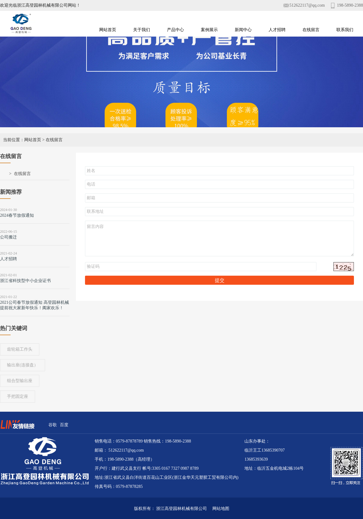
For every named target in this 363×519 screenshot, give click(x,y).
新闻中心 (243, 30)
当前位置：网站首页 (22, 140)
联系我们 (344, 30)
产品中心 (175, 30)
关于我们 (141, 30)
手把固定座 (17, 396)
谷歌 (52, 425)
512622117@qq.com (307, 5)
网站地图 (218, 508)
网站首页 (107, 30)
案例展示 (209, 30)
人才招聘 (277, 30)
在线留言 (310, 30)
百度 (64, 425)
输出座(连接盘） (22, 365)
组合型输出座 (19, 380)
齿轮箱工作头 (19, 349)
